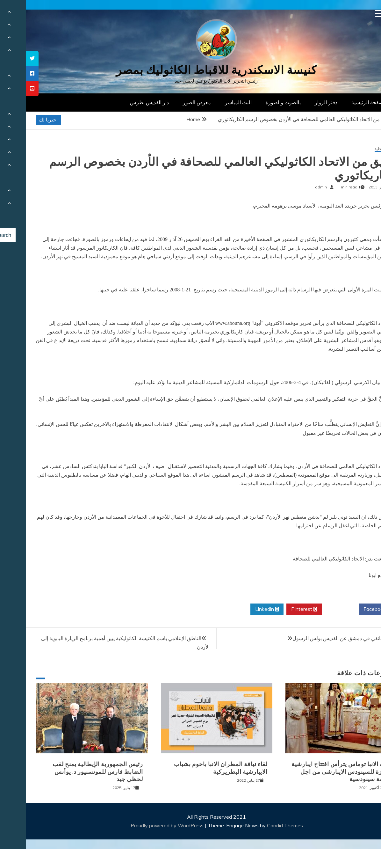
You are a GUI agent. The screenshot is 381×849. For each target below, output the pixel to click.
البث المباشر (212, 102)
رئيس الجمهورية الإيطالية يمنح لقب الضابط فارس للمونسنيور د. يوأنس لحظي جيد (72, 772)
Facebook (351, 609)
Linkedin (241, 609)
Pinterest (278, 609)
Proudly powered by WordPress (142, 825)
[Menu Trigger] (353, 13)
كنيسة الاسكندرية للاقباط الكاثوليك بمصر (190, 70)
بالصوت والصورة (257, 102)
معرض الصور (171, 102)
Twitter (314, 609)
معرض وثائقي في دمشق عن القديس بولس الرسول (320, 638)
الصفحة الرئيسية (343, 102)
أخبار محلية (357, 149)
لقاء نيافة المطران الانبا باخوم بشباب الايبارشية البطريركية (195, 768)
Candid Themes (259, 825)
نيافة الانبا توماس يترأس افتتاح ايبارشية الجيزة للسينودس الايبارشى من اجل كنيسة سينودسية (316, 772)
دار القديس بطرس (123, 102)
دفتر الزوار (300, 102)
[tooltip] (6, 58)
